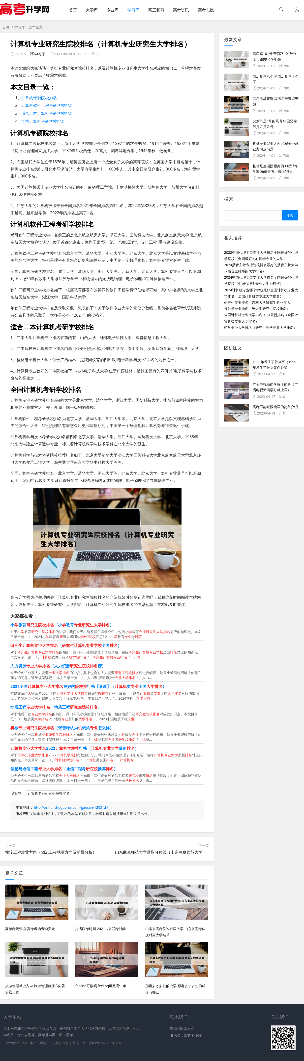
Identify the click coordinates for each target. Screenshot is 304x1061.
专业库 (113, 10)
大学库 (92, 10)
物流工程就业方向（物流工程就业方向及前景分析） (50, 852)
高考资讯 (181, 10)
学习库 (133, 10)
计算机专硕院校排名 (39, 97)
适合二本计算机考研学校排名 (47, 113)
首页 (73, 10)
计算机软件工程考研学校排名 (47, 105)
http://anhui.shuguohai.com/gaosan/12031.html (73, 807)
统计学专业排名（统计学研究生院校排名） (257, 308)
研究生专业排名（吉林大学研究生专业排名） (259, 302)
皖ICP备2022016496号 (105, 1043)
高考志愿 (206, 10)
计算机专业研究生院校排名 (48, 793)
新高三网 (79, 1043)
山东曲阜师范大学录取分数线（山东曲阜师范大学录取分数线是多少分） (178, 852)
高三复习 (156, 10)
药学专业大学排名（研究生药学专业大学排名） (260, 327)
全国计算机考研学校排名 (43, 121)
